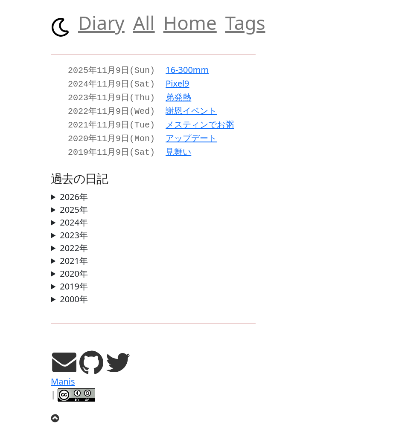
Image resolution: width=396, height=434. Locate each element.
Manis (63, 375)
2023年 (74, 229)
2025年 (74, 203)
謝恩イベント (191, 108)
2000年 (74, 293)
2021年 (74, 254)
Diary (101, 22)
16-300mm (187, 69)
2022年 (74, 242)
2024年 (74, 216)
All (144, 22)
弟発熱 (178, 95)
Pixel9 (177, 82)
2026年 (74, 191)
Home (190, 22)
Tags (245, 22)
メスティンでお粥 (200, 121)
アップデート (191, 133)
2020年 (74, 267)
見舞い (178, 146)
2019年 (74, 280)
